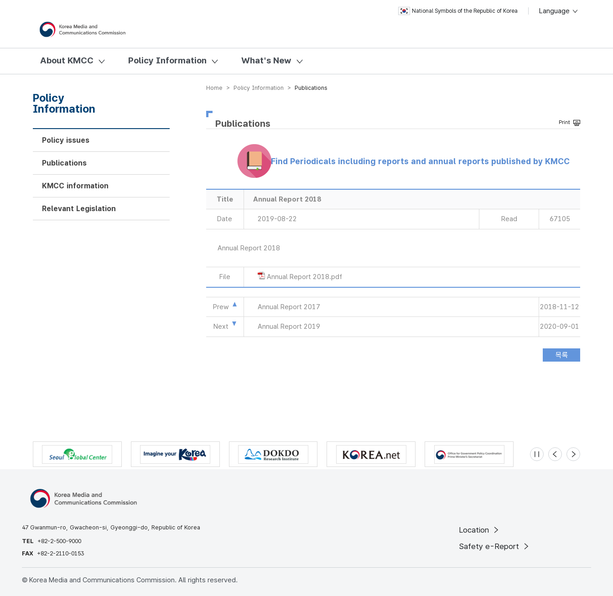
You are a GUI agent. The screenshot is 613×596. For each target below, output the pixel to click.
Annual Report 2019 (289, 326)
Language (559, 11)
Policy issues (65, 140)
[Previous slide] (555, 454)
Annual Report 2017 (289, 307)
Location (479, 529)
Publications (64, 163)
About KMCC (67, 60)
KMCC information (75, 185)
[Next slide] (573, 454)
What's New (266, 60)
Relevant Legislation (79, 208)
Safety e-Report (494, 546)
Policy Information (167, 60)
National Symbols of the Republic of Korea (458, 11)
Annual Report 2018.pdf (304, 277)
